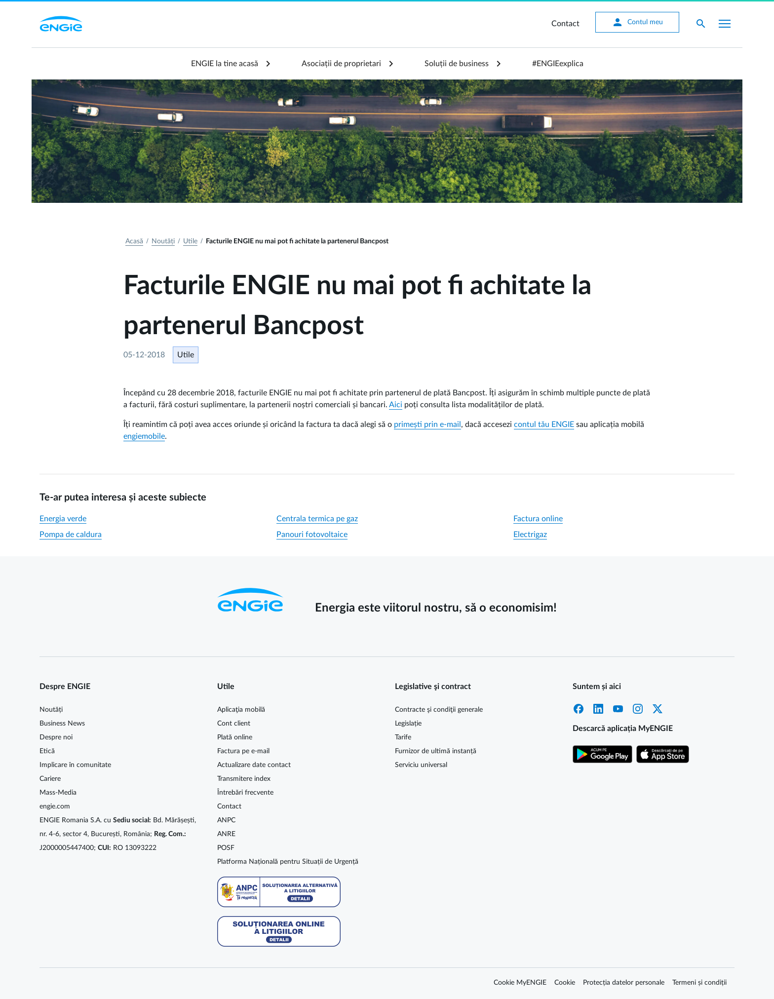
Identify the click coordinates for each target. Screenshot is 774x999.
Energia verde (62, 519)
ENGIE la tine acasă (224, 64)
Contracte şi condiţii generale (439, 709)
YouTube (618, 709)
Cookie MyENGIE (520, 982)
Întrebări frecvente (245, 792)
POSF (225, 848)
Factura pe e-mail (243, 751)
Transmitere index (244, 778)
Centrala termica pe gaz (317, 519)
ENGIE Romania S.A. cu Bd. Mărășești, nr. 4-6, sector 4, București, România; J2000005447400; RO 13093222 (117, 834)
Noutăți (163, 241)
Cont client (233, 723)
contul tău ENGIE (544, 424)
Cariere (50, 778)
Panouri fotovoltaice (312, 534)
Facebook (578, 709)
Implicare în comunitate (75, 765)
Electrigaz (530, 534)
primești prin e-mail (427, 424)
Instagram (638, 709)
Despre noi (56, 737)
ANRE (226, 834)
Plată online (234, 737)
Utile (190, 241)
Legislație (408, 723)
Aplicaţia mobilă (241, 709)
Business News (62, 723)
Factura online (538, 519)
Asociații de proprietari (341, 64)
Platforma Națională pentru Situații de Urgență (287, 861)
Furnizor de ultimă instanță (435, 751)
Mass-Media (58, 792)
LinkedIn (598, 709)
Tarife (403, 737)
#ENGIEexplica (557, 64)
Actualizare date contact (254, 765)
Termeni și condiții (699, 982)
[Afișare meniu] (725, 24)
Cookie (564, 982)
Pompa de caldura (70, 534)
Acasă (134, 241)
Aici (395, 405)
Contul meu (637, 22)
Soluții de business (457, 64)
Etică (47, 751)
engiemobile (144, 436)
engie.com (54, 806)
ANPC (226, 820)
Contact (565, 24)
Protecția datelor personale (623, 982)
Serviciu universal (421, 765)
